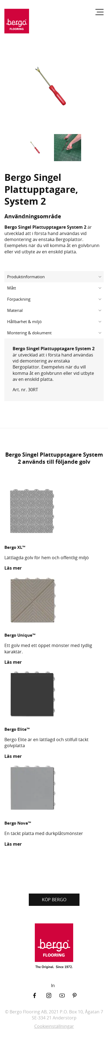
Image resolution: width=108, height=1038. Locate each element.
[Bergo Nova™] (54, 788)
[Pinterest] (79, 995)
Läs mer (13, 568)
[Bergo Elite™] (54, 694)
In (53, 985)
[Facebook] (39, 995)
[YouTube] (66, 995)
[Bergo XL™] (54, 512)
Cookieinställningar (54, 1026)
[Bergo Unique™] (54, 600)
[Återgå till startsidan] (16, 23)
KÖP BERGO (54, 900)
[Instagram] (52, 995)
